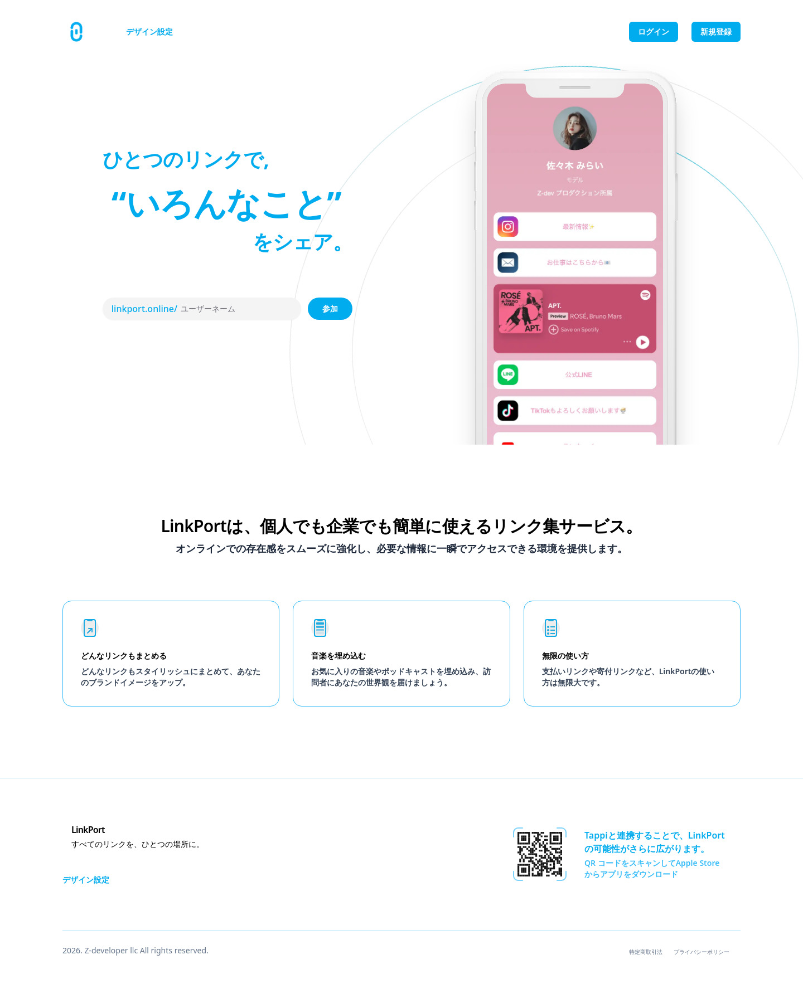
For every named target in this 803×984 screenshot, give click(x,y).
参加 (330, 308)
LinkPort (88, 830)
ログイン (653, 31)
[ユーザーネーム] (234, 308)
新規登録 (716, 31)
